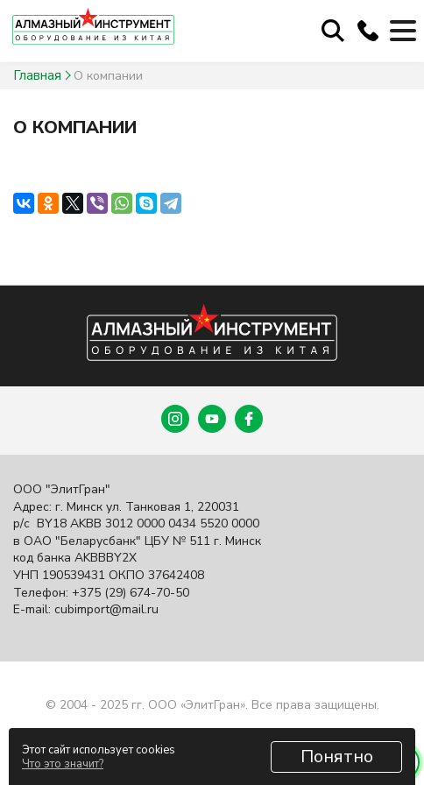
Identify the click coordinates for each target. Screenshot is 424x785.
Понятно (336, 756)
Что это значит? (62, 764)
